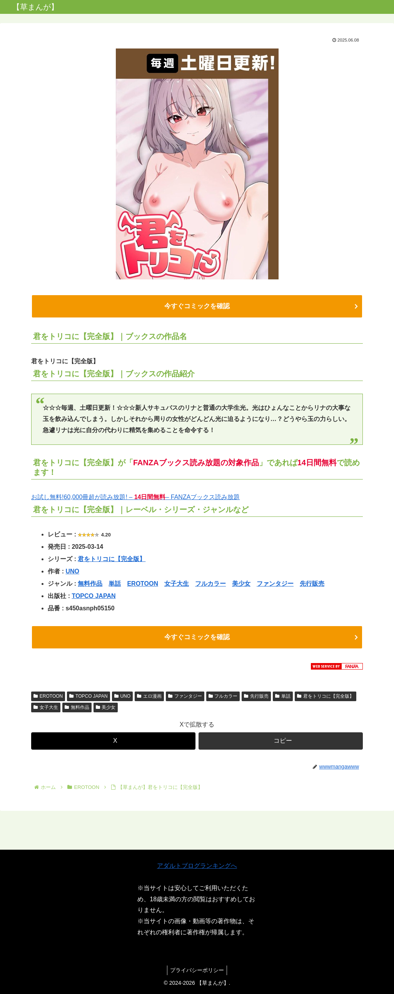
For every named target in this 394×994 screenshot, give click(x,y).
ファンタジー (275, 585)
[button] (281, 744)
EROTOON (142, 585)
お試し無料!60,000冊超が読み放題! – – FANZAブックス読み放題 (135, 499)
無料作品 (90, 585)
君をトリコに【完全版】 (111, 561)
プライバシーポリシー (197, 970)
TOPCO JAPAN (93, 598)
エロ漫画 (149, 699)
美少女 (241, 585)
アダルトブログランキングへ (197, 865)
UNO (72, 573)
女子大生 (176, 585)
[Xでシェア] (113, 744)
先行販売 (312, 585)
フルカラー (210, 585)
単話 (115, 585)
